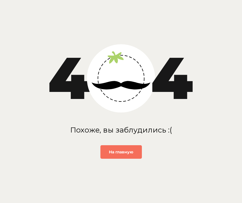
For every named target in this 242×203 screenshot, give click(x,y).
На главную (121, 152)
